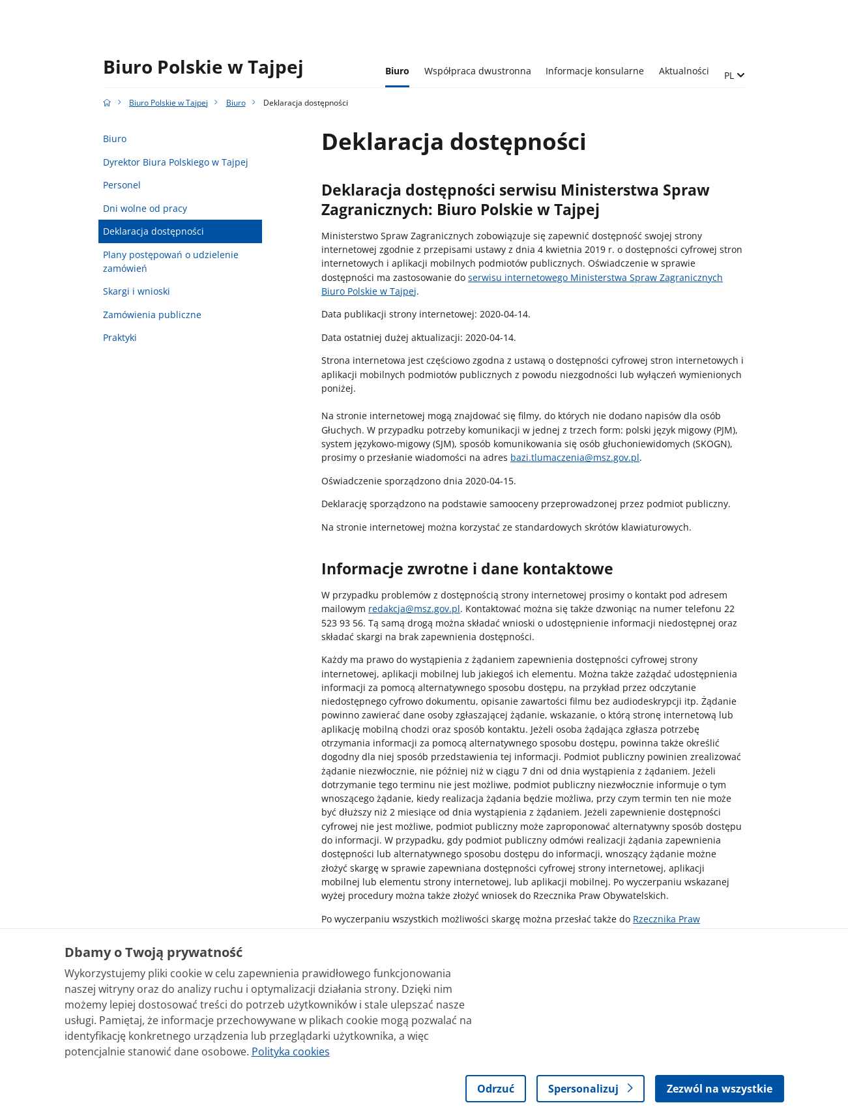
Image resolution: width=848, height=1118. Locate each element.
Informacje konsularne (595, 71)
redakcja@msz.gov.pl (414, 608)
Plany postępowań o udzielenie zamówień (171, 261)
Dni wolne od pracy (145, 208)
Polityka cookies (291, 1051)
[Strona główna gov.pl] (107, 102)
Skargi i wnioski (136, 291)
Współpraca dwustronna (477, 71)
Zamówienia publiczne (152, 314)
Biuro (397, 71)
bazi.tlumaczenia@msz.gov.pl (574, 457)
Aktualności (684, 71)
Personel (122, 185)
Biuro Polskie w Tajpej (203, 67)
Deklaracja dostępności (153, 231)
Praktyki (120, 337)
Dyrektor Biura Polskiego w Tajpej (175, 162)
